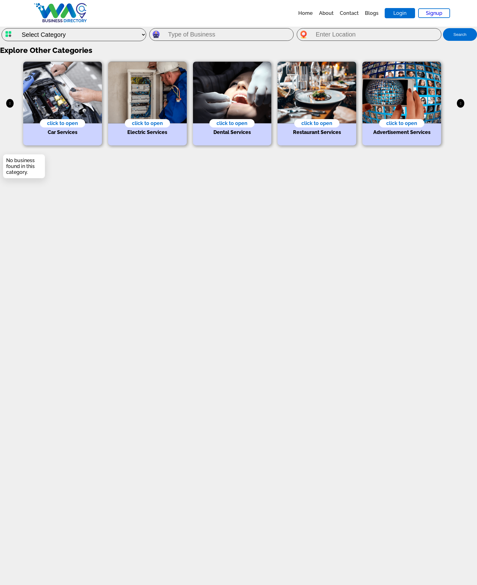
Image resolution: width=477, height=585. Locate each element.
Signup (434, 13)
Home (305, 13)
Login (399, 13)
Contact (349, 13)
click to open (62, 123)
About (326, 13)
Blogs (372, 13)
